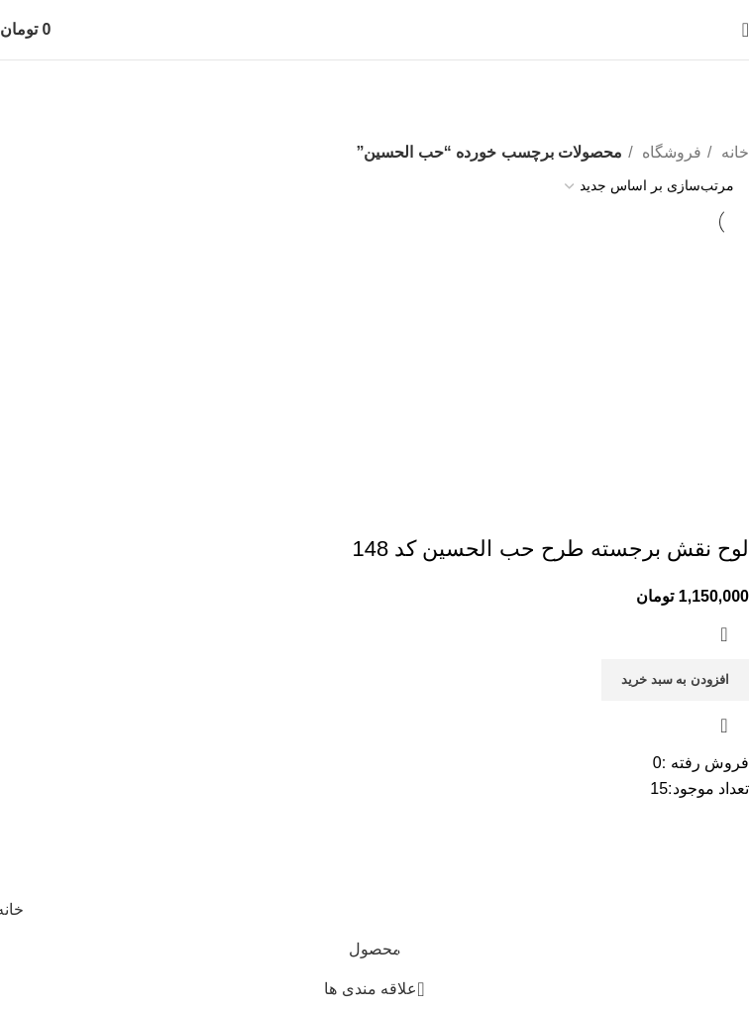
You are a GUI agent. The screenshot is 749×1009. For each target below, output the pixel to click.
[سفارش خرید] (650, 186)
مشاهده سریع (724, 725)
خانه (733, 152)
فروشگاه (669, 152)
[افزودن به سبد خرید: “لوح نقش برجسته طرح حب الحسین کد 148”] (675, 680)
